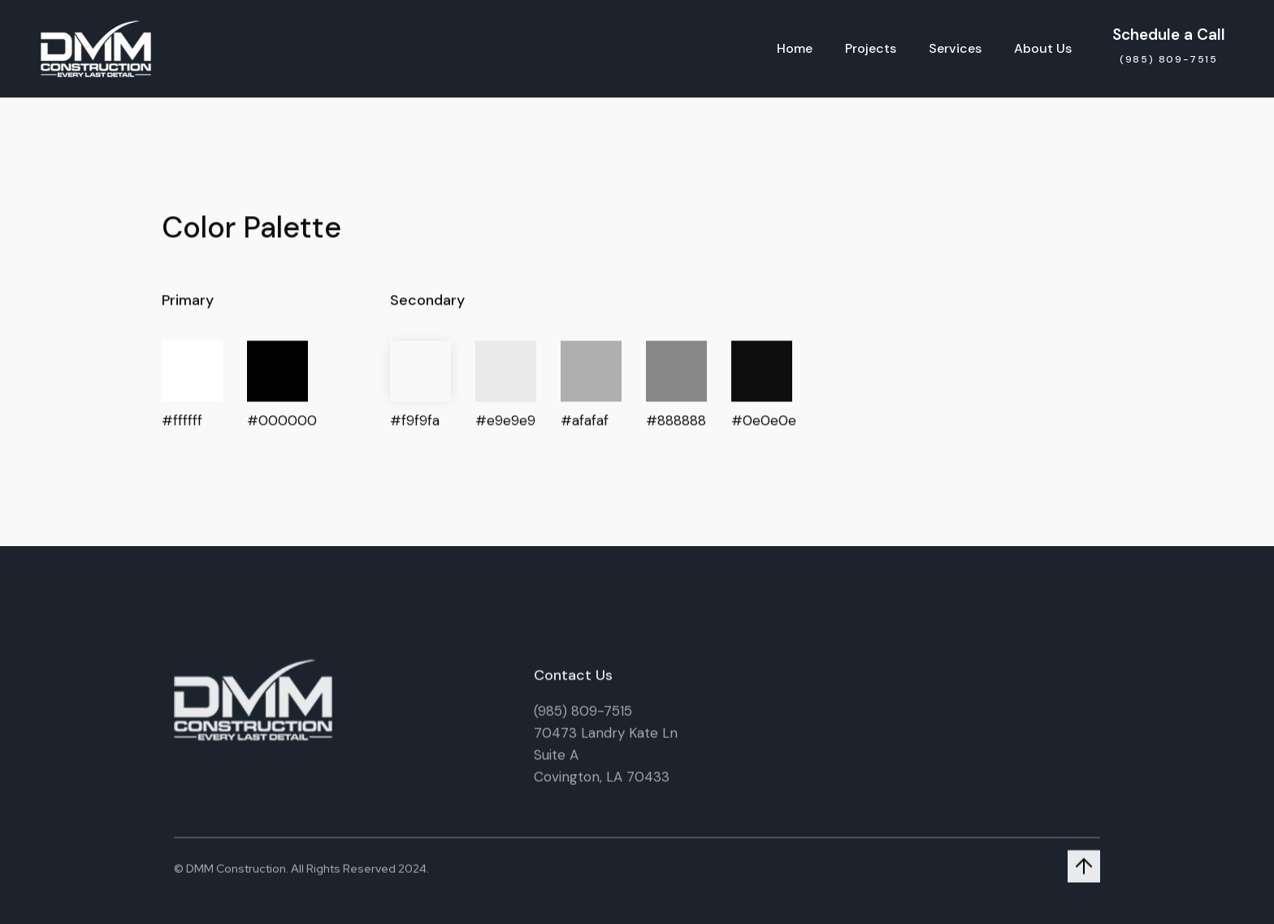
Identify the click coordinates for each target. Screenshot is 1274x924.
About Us (1043, 48)
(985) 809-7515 (583, 717)
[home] (96, 48)
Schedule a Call (1168, 34)
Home (794, 48)
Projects (870, 48)
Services (955, 48)
